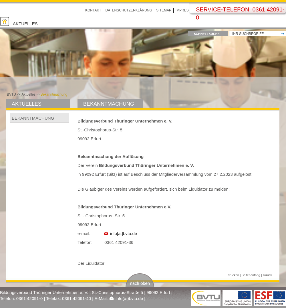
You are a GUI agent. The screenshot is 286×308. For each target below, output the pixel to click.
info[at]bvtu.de (123, 233)
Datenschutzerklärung (128, 10)
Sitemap (163, 10)
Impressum (186, 10)
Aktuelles (25, 23)
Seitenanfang (251, 275)
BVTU (11, 94)
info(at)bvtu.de (129, 298)
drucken (233, 275)
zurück (267, 275)
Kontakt (93, 10)
